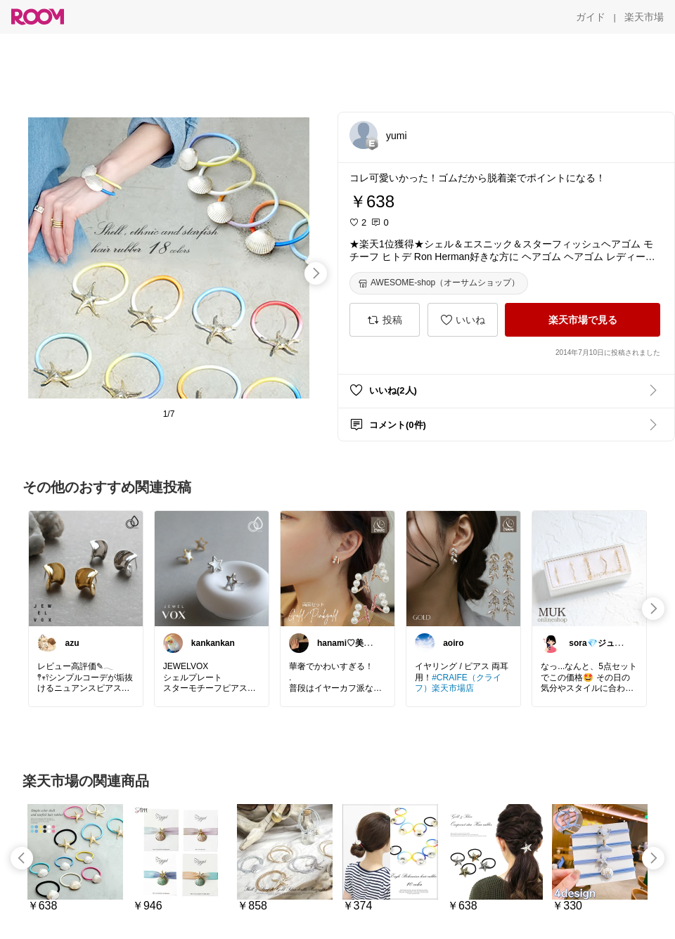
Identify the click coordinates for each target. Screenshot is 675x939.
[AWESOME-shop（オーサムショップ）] (438, 283)
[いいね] (463, 320)
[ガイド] (590, 17)
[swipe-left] (22, 858)
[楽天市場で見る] (582, 320)
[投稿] (384, 320)
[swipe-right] (315, 273)
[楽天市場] (644, 17)
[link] (86, 568)
